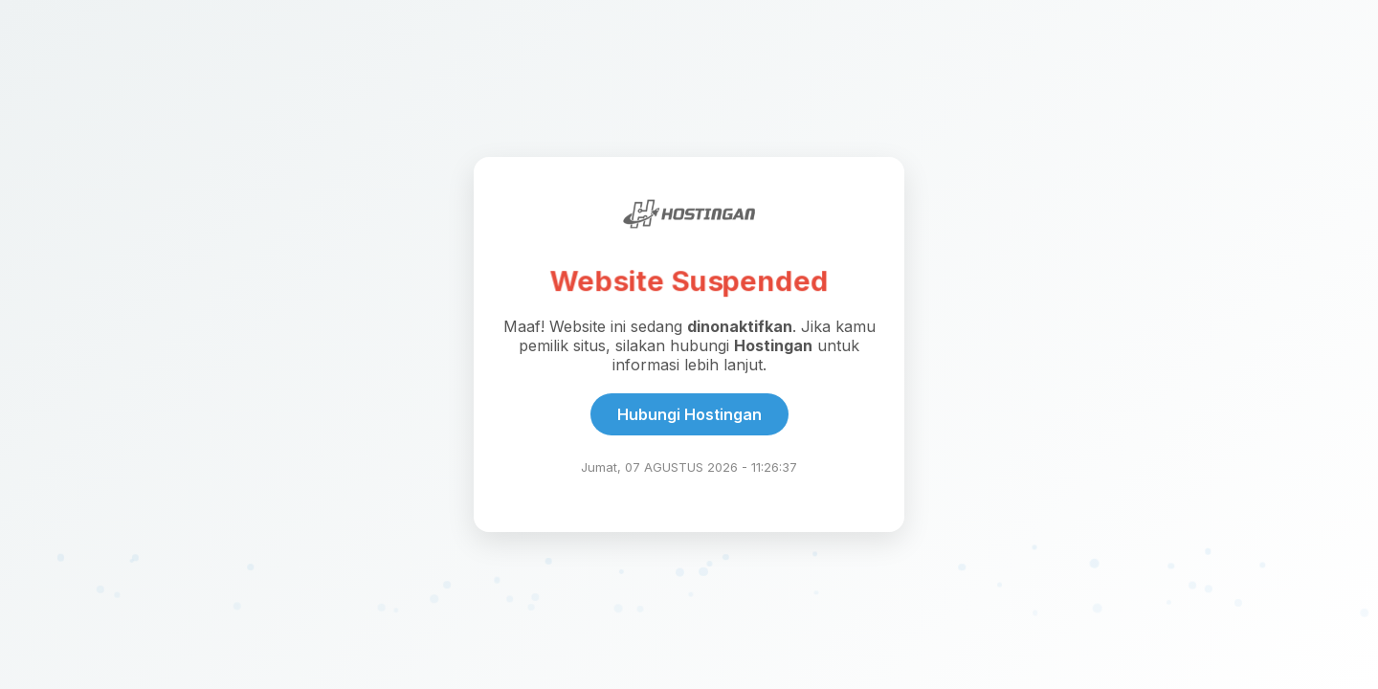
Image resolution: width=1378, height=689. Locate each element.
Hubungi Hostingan (689, 414)
